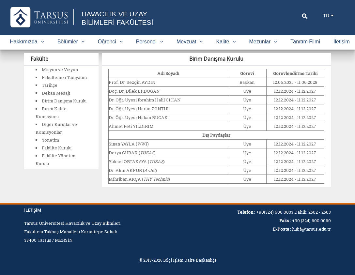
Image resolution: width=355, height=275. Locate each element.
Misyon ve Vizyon (60, 69)
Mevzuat (190, 41)
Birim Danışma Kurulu (64, 101)
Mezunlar (263, 41)
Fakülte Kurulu (56, 148)
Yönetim (50, 140)
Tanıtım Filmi (305, 41)
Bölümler (71, 41)
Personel (149, 41)
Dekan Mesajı (56, 93)
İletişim (341, 41)
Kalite (226, 41)
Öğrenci (110, 41)
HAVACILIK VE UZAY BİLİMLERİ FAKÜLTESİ (119, 18)
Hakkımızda (27, 41)
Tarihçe (49, 85)
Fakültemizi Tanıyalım (64, 77)
